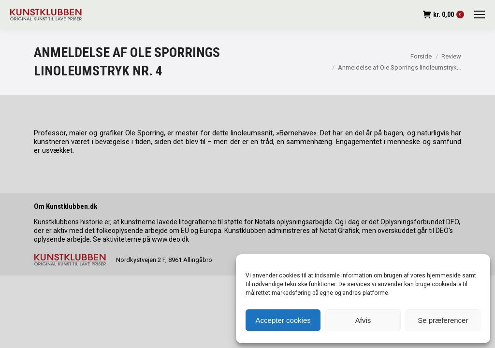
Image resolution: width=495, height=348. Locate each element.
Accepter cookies (283, 320)
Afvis (363, 320)
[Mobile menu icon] (479, 14)
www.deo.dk (170, 239)
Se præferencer (443, 320)
